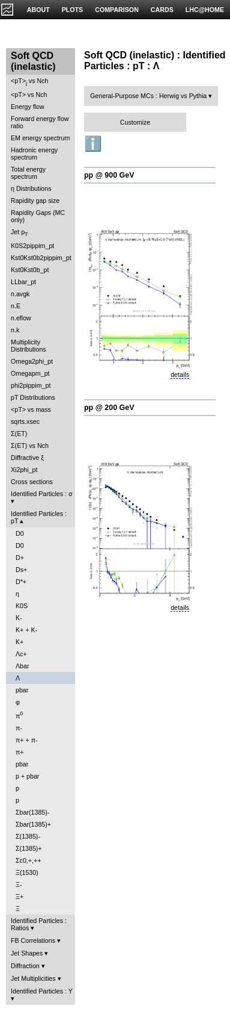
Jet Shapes (27, 953)
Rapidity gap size (35, 200)
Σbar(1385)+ (33, 824)
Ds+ (21, 569)
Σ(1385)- (28, 836)
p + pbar (27, 776)
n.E (15, 305)
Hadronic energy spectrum (34, 153)
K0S (22, 605)
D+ (20, 557)
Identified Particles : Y (42, 991)
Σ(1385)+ (29, 848)
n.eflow (21, 318)
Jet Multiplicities (33, 978)
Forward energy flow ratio (40, 122)
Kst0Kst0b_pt (30, 269)
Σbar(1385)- (32, 812)
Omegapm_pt (30, 373)
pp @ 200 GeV (109, 407)
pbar (22, 690)
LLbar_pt (23, 281)
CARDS (162, 9)
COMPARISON (117, 9)
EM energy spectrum (40, 137)
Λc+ (21, 653)
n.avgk (20, 293)
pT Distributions (33, 397)
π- (19, 728)
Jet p (19, 232)
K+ (19, 641)
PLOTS (72, 9)
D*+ (21, 581)
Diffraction (25, 965)
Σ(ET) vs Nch (30, 445)
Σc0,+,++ (28, 860)
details (180, 374)
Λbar (22, 666)
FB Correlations (33, 940)
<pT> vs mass (31, 409)
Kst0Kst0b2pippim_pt (41, 257)
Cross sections (32, 481)
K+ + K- (26, 629)
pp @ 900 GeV (109, 175)
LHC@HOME (205, 9)
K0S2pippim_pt (32, 245)
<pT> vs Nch (29, 81)
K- (19, 617)
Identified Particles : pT (39, 517)
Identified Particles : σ (42, 493)
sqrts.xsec (25, 421)
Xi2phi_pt (24, 469)
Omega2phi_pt (32, 361)
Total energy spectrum (28, 173)
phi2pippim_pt (30, 385)
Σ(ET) (19, 433)
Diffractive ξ (27, 457)
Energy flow (27, 106)
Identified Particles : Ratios (39, 924)
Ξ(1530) (27, 872)
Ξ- (19, 884)
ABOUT (38, 9)
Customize (135, 122)
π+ (20, 752)
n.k (15, 330)
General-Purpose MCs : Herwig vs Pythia (148, 95)
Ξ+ (19, 896)
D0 (20, 533)
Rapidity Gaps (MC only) (38, 216)
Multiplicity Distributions (28, 345)
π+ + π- (27, 740)
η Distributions (31, 188)
